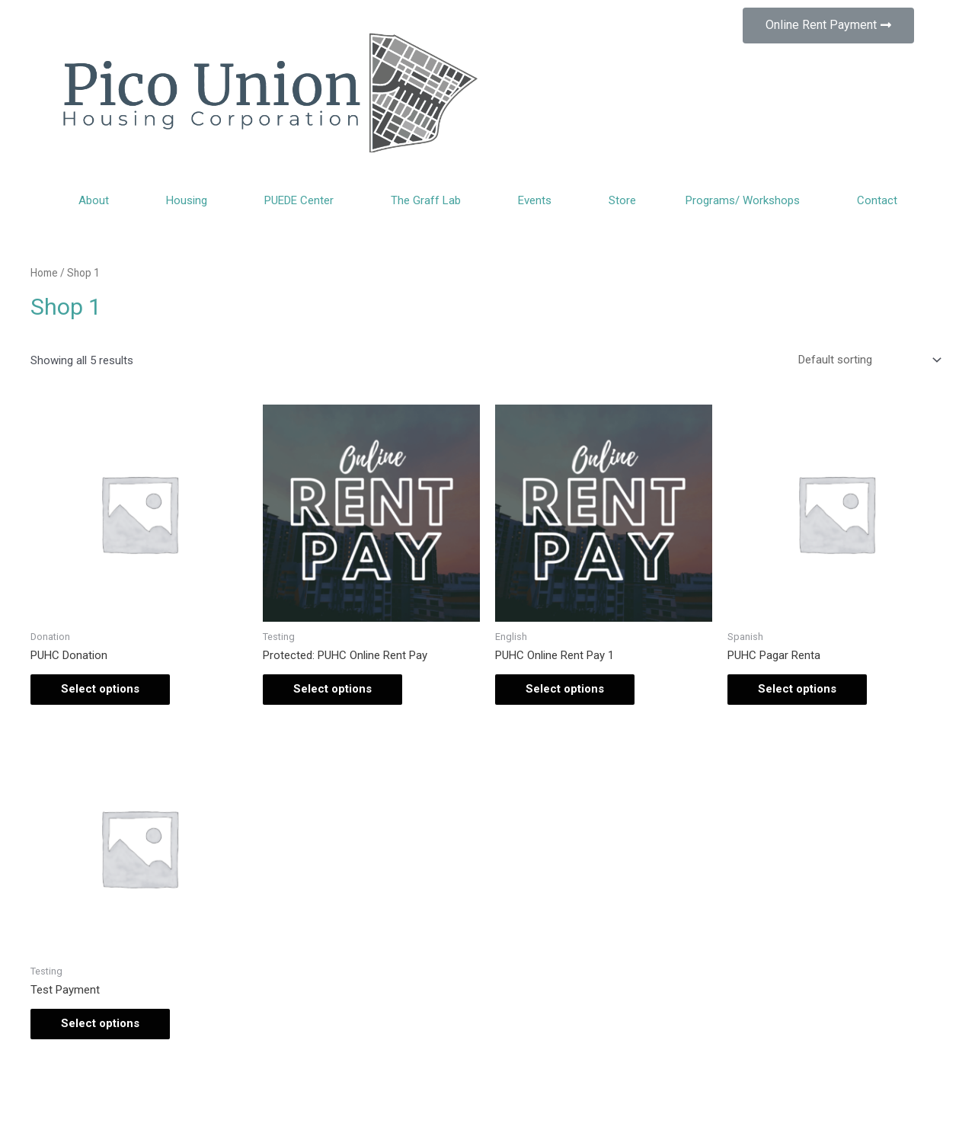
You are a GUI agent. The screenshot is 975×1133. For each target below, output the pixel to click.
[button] (828, 25)
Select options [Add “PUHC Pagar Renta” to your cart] (797, 689)
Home (44, 273)
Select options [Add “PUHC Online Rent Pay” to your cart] (332, 689)
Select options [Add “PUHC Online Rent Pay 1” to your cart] (565, 689)
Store (622, 200)
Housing (190, 200)
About (97, 200)
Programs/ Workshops (746, 200)
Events (538, 200)
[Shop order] (867, 360)
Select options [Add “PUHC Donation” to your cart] (100, 689)
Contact (877, 200)
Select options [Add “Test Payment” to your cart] (100, 1023)
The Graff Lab (429, 200)
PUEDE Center (302, 200)
